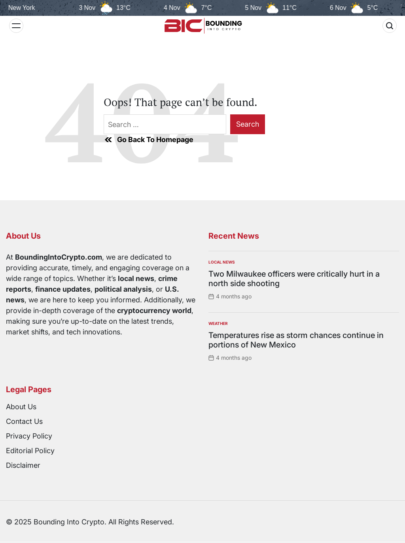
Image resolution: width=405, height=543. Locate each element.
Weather (218, 323)
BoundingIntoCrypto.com (58, 257)
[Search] (389, 26)
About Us (21, 407)
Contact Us (24, 421)
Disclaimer (23, 465)
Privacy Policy (29, 436)
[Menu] (16, 26)
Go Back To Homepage (148, 139)
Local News (221, 262)
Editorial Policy (30, 450)
